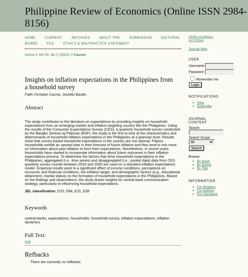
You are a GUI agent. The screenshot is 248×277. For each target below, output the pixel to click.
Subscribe (204, 106)
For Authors (205, 190)
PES (50, 43)
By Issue (203, 161)
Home (30, 37)
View (200, 102)
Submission (140, 37)
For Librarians (207, 194)
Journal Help (198, 49)
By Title (202, 168)
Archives (80, 37)
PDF (28, 241)
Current (53, 37)
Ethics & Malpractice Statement (96, 43)
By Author (204, 164)
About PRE (109, 37)
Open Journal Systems (201, 38)
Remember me (207, 79)
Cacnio (80, 55)
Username (196, 66)
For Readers (206, 187)
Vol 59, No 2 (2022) (53, 55)
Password (196, 72)
